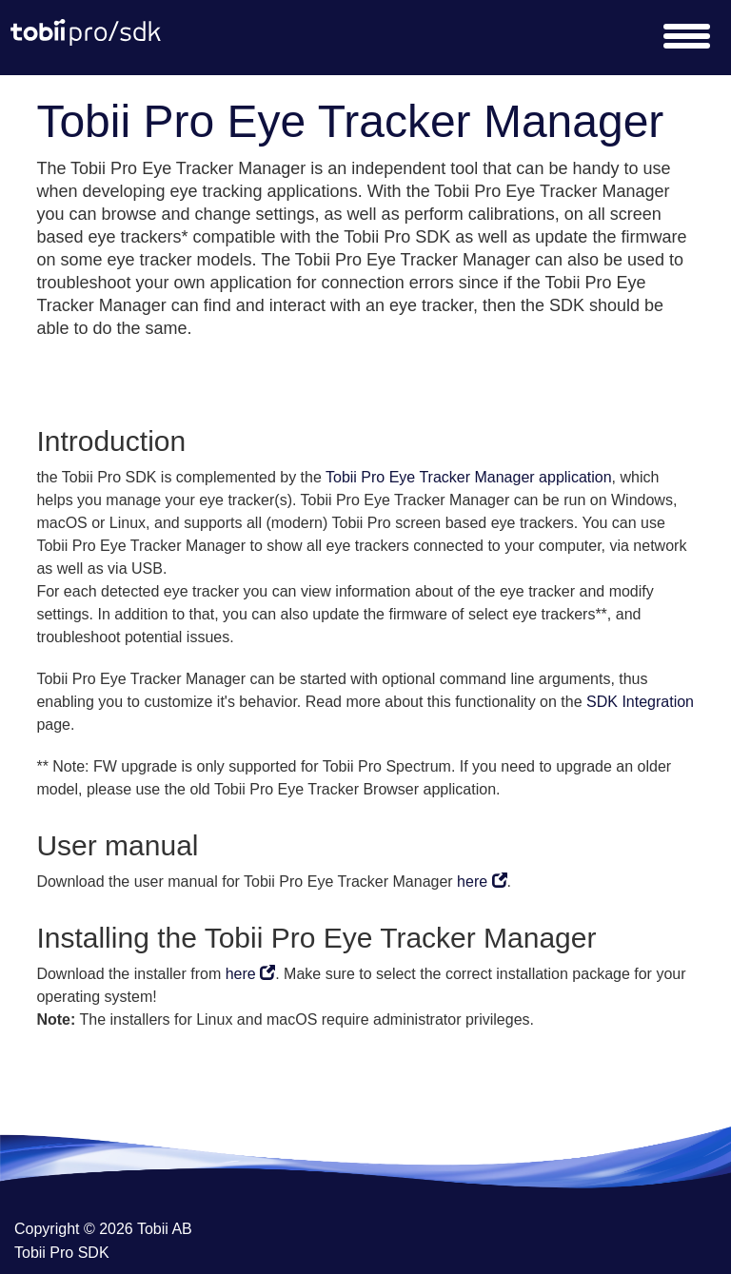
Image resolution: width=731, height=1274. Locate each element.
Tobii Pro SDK (61, 1253)
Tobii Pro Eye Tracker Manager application (469, 477)
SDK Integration (640, 702)
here (481, 881)
